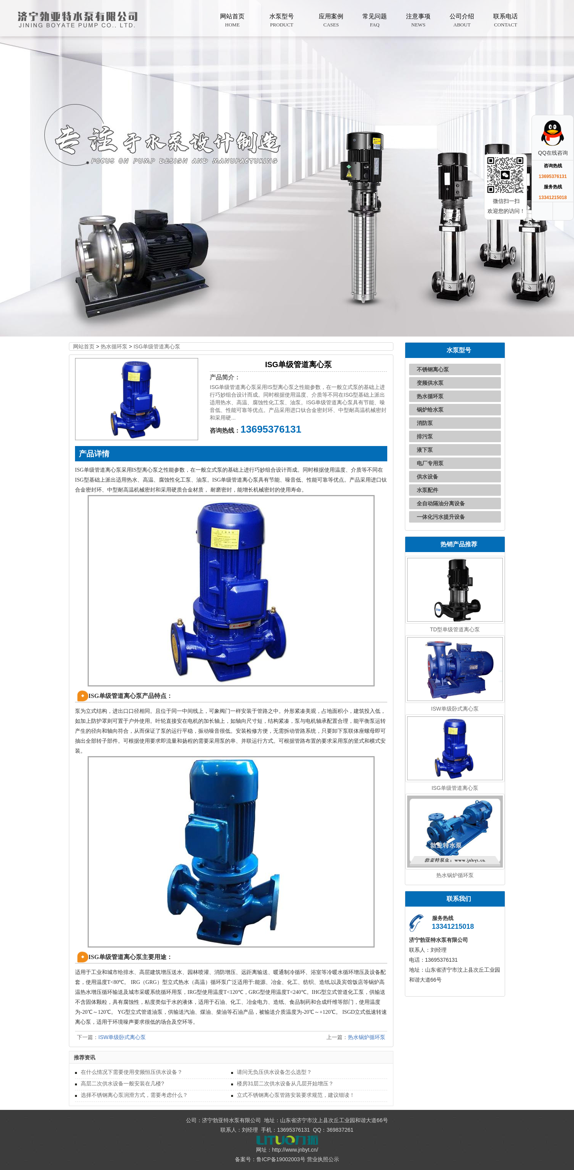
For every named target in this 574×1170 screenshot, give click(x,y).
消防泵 (425, 423)
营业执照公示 (323, 1159)
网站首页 (232, 21)
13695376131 (270, 429)
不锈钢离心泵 (433, 369)
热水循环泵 (114, 346)
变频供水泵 (430, 383)
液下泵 (425, 450)
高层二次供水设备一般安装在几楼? (122, 1083)
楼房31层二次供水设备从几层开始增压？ (285, 1083)
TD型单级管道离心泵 (455, 629)
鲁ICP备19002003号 (280, 1159)
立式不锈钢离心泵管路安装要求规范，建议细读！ (296, 1095)
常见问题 (374, 21)
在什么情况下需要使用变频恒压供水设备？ (132, 1072)
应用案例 (331, 21)
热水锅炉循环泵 (366, 1037)
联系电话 (505, 21)
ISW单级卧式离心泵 (122, 1037)
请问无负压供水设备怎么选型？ (274, 1072)
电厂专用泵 (430, 463)
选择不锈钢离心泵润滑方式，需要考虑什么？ (134, 1095)
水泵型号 (281, 21)
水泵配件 (427, 490)
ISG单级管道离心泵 (157, 346)
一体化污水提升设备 (441, 517)
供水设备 (427, 477)
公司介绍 (462, 21)
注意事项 (418, 21)
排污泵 (425, 436)
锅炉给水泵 (430, 410)
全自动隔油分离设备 (441, 503)
